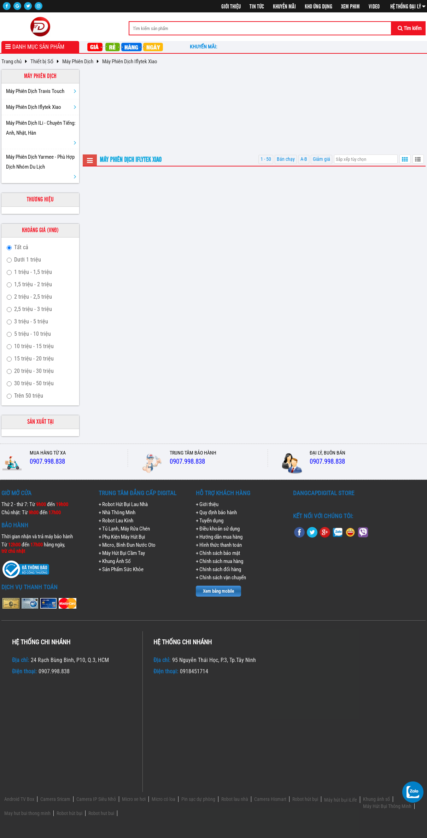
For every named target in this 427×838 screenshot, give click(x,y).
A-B (303, 159)
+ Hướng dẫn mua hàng (219, 537)
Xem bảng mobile (218, 591)
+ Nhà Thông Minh (117, 512)
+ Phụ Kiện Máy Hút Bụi (122, 537)
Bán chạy (286, 159)
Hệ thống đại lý (408, 7)
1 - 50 (266, 159)
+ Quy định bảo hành (216, 512)
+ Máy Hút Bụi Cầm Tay (122, 553)
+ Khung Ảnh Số (115, 561)
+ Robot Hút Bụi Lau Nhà (123, 504)
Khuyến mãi (284, 7)
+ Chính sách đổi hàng (218, 569)
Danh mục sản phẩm (38, 46)
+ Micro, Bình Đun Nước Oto (127, 545)
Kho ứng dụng (318, 7)
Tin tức (257, 7)
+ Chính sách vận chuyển (221, 577)
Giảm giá (321, 159)
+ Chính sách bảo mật (218, 553)
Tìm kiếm (410, 28)
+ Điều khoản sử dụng (218, 529)
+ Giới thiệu (207, 504)
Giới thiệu (231, 7)
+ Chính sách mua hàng (219, 561)
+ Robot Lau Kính (116, 520)
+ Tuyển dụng (209, 520)
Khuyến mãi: (204, 46)
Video (374, 7)
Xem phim (350, 7)
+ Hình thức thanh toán (219, 545)
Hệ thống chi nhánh (41, 642)
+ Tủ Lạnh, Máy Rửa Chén (124, 529)
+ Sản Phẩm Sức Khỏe (121, 569)
